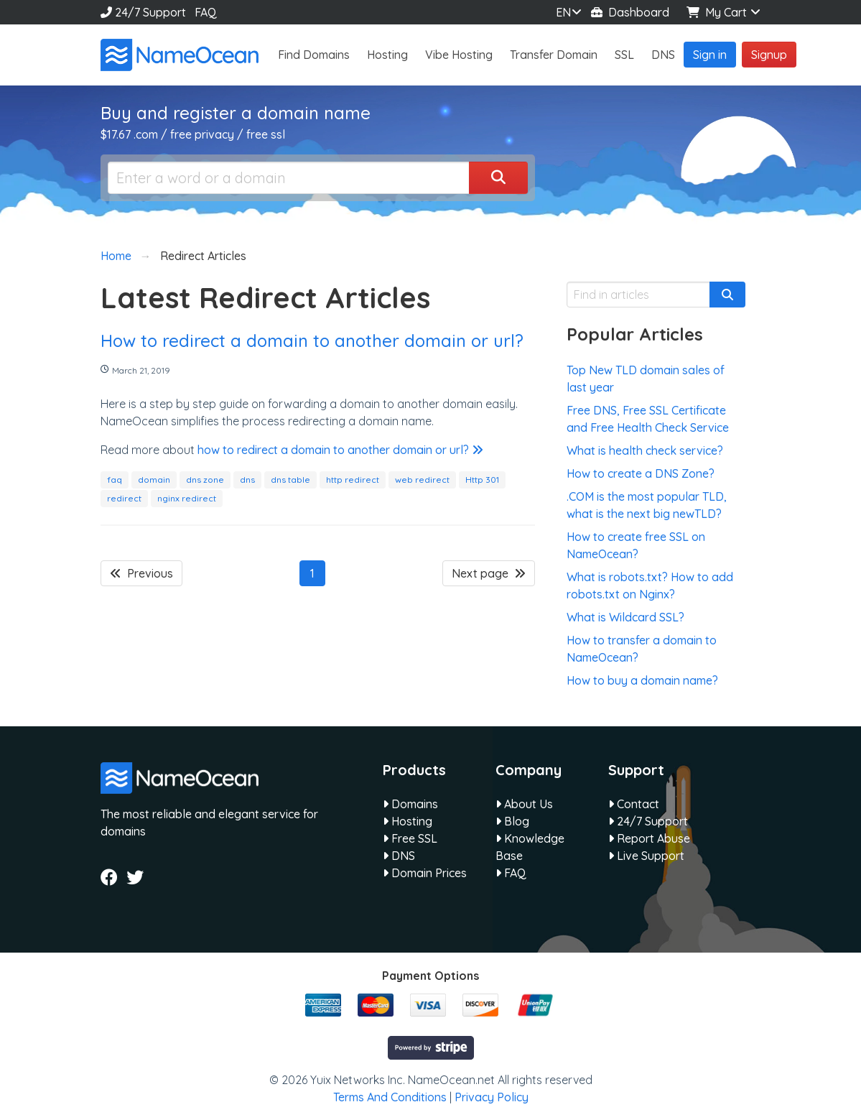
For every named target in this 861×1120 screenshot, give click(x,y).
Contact (633, 804)
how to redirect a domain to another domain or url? (340, 450)
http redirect (352, 479)
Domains (410, 804)
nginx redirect (186, 498)
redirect (124, 498)
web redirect (422, 479)
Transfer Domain (553, 54)
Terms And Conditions (390, 1097)
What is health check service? (645, 450)
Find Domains (314, 54)
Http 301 (482, 479)
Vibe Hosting (459, 54)
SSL (624, 54)
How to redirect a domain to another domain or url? (312, 340)
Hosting (387, 54)
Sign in (710, 54)
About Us (524, 804)
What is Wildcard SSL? (625, 617)
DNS (663, 54)
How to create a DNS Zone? (641, 473)
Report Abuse (649, 838)
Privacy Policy (492, 1097)
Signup (769, 54)
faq (114, 479)
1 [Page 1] (312, 573)
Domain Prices (425, 873)
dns (247, 479)
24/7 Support (143, 12)
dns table (290, 479)
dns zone (205, 479)
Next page (489, 573)
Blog (512, 821)
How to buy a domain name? (642, 680)
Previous (141, 573)
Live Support (646, 855)
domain (154, 479)
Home (116, 256)
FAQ (206, 12)
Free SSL (410, 838)
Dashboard (630, 12)
